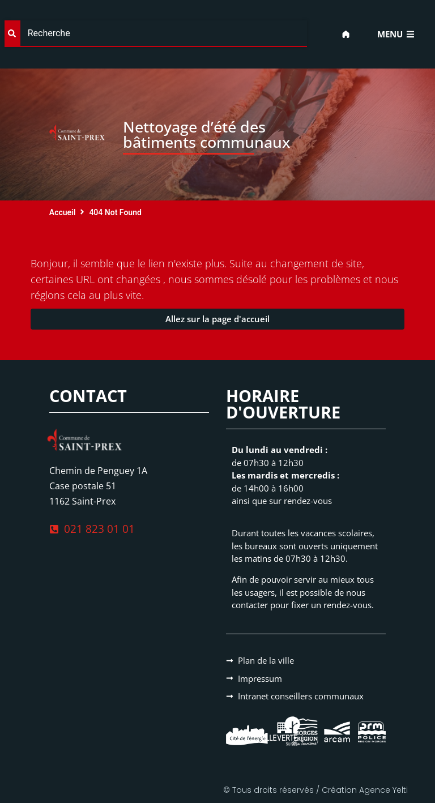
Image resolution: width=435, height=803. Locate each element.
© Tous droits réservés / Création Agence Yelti (315, 790)
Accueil (62, 212)
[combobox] (156, 33)
